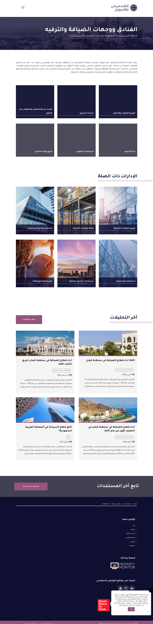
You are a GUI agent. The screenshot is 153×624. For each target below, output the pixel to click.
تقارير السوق (120, 370)
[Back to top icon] (18, 620)
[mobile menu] (23, 8)
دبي (134, 525)
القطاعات (105, 504)
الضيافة (130, 370)
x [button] (150, 590)
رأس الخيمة (131, 532)
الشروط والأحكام (47, 620)
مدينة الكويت (130, 536)
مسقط (132, 543)
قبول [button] (131, 609)
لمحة (135, 504)
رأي (68, 437)
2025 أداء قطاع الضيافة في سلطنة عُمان (110, 360)
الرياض (132, 539)
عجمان (132, 529)
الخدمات (127, 504)
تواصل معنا (116, 504)
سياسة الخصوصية (31, 620)
